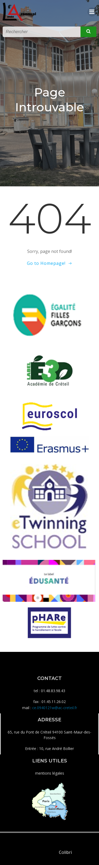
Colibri (65, 852)
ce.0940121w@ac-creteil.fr (54, 707)
